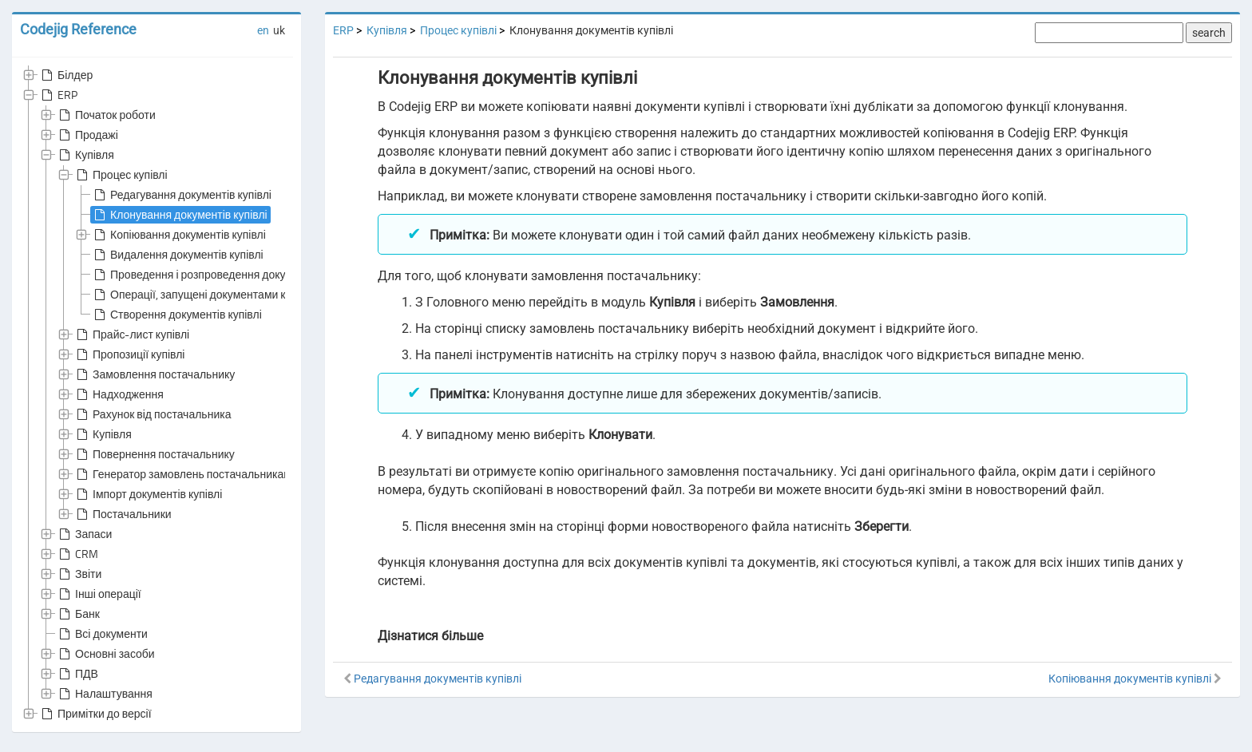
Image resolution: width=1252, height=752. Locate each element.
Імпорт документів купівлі (147, 494)
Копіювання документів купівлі (178, 234)
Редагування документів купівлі (181, 195)
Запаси (84, 534)
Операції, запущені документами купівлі (203, 294)
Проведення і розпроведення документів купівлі (223, 274)
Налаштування (104, 694)
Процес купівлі (120, 175)
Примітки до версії (95, 713)
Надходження (118, 394)
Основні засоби (105, 654)
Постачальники (122, 514)
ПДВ (77, 674)
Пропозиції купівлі (128, 354)
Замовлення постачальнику (154, 374)
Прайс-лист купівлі (131, 334)
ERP (57, 95)
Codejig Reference (78, 29)
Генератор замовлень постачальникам (182, 474)
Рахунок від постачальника (152, 414)
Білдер (65, 75)
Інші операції (98, 594)
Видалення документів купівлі (177, 254)
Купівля (85, 155)
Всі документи (102, 634)
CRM (77, 554)
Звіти (78, 574)
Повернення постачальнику (154, 454)
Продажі (87, 135)
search (1209, 32)
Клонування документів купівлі (179, 215)
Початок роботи (106, 115)
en (263, 30)
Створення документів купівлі (176, 314)
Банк (78, 614)
